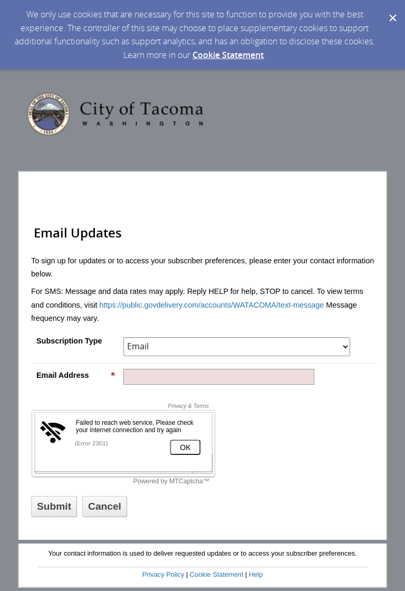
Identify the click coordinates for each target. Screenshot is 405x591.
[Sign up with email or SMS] (54, 506)
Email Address (75, 375)
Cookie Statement (228, 55)
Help (256, 574)
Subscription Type (69, 341)
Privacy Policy (163, 574)
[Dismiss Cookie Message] (392, 10)
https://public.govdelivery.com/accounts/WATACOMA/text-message (212, 305)
